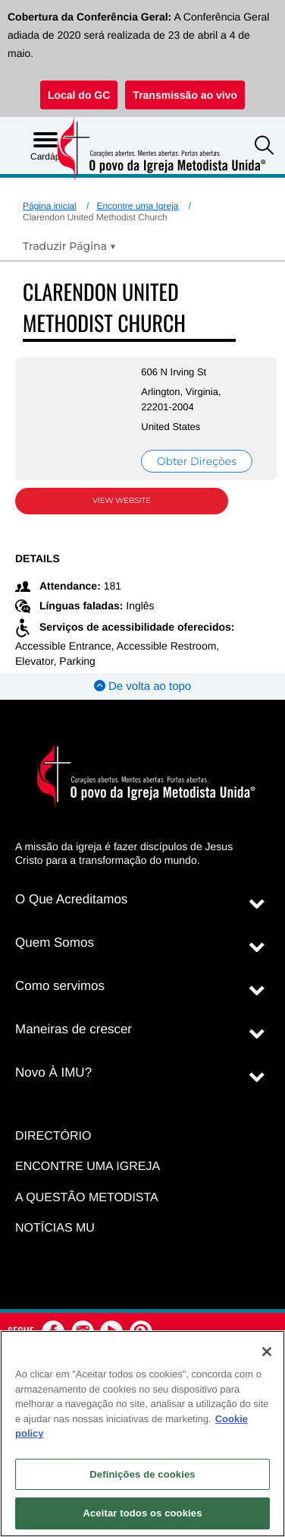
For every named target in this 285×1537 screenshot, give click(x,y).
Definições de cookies (142, 1474)
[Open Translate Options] (69, 246)
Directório (53, 1136)
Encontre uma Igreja (137, 206)
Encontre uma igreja (87, 1166)
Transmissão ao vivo (185, 95)
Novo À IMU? (53, 1072)
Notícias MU (55, 1228)
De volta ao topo (142, 686)
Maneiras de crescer (73, 1029)
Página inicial (50, 206)
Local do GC (79, 95)
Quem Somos (54, 942)
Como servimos (60, 986)
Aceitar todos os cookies (142, 1513)
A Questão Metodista (86, 1197)
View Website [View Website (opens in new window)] (121, 500)
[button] (264, 147)
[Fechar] (266, 1351)
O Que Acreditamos (71, 899)
